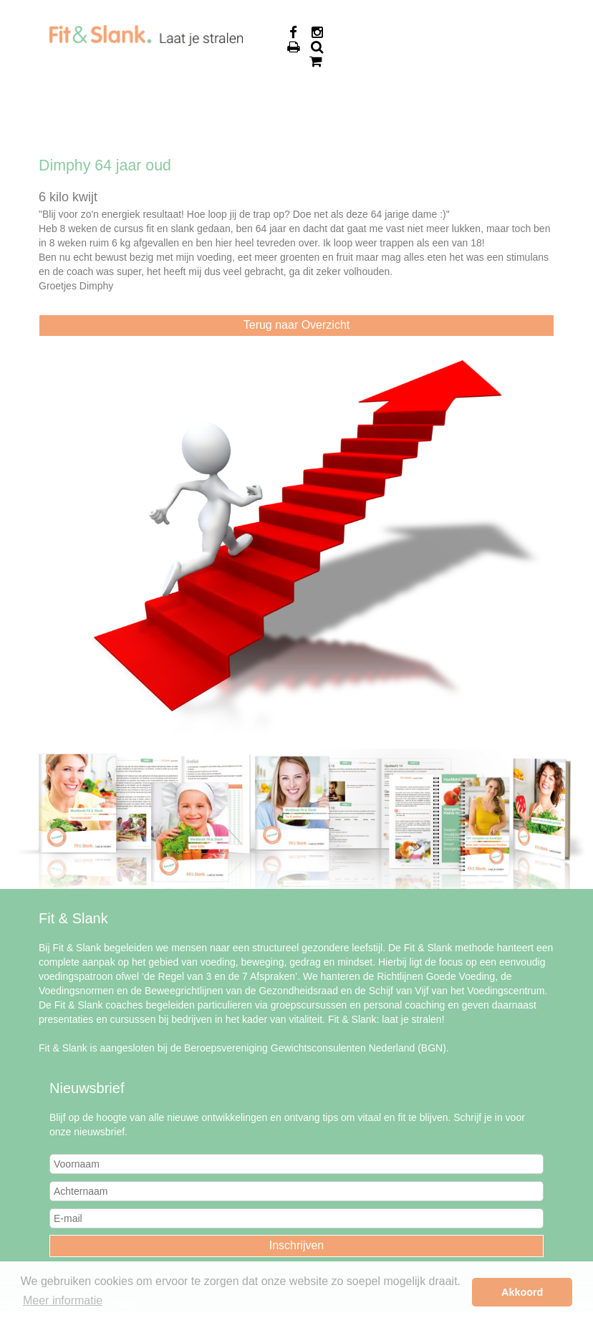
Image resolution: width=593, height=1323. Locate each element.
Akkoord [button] (522, 1292)
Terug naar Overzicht (297, 325)
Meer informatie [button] (62, 1300)
